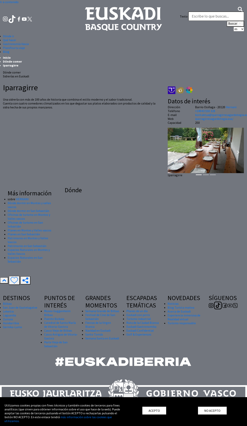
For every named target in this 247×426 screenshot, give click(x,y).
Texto (184, 16)
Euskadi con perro (138, 315)
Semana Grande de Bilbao (102, 311)
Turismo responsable (182, 323)
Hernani (231, 107)
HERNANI (22, 199)
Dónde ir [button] (8, 36)
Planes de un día (137, 311)
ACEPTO (154, 411)
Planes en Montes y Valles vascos (29, 230)
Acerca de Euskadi (179, 311)
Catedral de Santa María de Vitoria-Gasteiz (60, 325)
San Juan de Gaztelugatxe (20, 307)
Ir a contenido (9, 2)
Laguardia (9, 315)
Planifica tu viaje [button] (14, 48)
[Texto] (216, 16)
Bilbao (7, 304)
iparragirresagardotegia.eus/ (214, 119)
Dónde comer (12, 61)
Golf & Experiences (138, 334)
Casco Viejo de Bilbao (58, 330)
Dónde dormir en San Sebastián (28, 211)
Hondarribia (11, 323)
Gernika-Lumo (12, 327)
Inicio (7, 57)
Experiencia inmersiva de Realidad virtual (184, 317)
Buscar (235, 23)
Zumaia (8, 319)
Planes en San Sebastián (24, 234)
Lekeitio (8, 311)
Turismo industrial (138, 319)
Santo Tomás (94, 334)
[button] (240, 9)
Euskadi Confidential (140, 330)
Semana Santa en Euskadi (102, 338)
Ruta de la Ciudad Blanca (142, 323)
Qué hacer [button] (9, 40)
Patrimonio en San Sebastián (27, 246)
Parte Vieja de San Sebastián (56, 344)
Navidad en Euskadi (98, 330)
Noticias (173, 304)
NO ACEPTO (212, 411)
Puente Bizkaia (54, 319)
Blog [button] (6, 52)
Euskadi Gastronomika (141, 327)
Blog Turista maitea (181, 307)
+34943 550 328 (205, 111)
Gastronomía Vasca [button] (16, 44)
